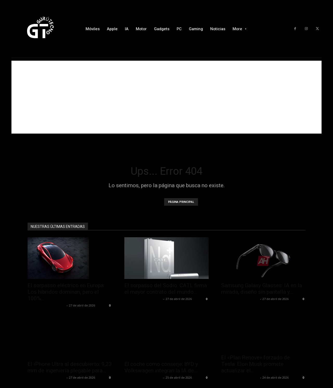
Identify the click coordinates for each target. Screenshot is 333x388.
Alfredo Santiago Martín (46, 305)
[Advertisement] (166, 97)
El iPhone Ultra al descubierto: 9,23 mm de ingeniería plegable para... (70, 367)
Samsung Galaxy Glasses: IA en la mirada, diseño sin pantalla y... (261, 288)
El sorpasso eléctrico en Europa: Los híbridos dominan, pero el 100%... (66, 292)
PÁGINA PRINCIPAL (181, 202)
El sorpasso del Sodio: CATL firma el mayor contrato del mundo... (165, 288)
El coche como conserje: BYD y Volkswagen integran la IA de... (161, 367)
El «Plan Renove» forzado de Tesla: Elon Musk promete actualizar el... (255, 364)
